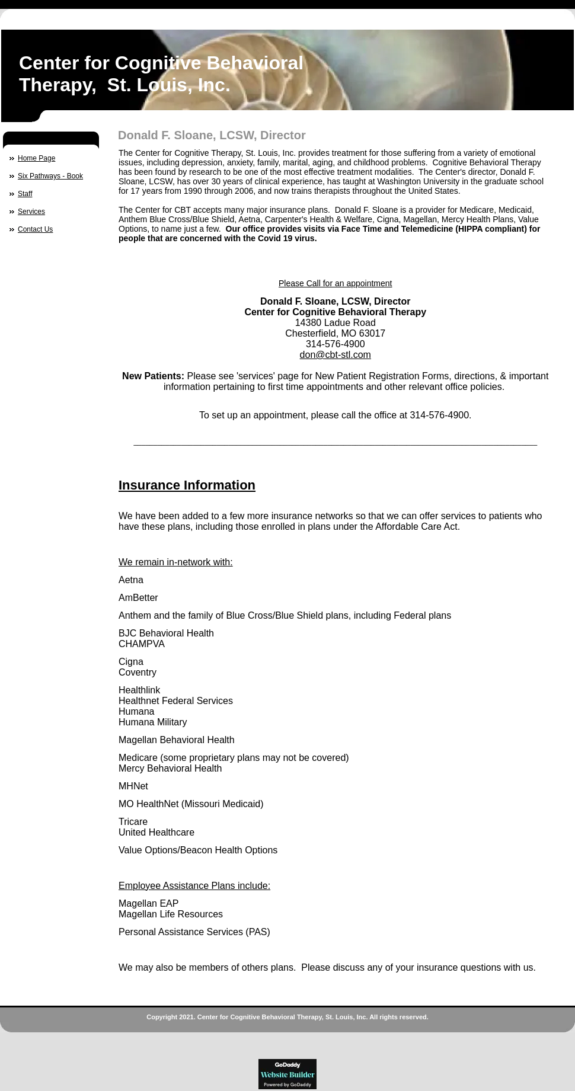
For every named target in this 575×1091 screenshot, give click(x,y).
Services (31, 211)
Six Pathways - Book (50, 176)
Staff (25, 194)
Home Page (36, 158)
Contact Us (35, 229)
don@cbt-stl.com (335, 355)
